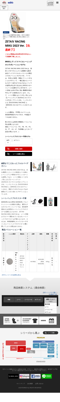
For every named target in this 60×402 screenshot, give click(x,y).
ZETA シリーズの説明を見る (11, 275)
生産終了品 (53, 294)
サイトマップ (21, 383)
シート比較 (51, 332)
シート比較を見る (19, 154)
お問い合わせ (39, 383)
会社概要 (30, 383)
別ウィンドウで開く (50, 292)
